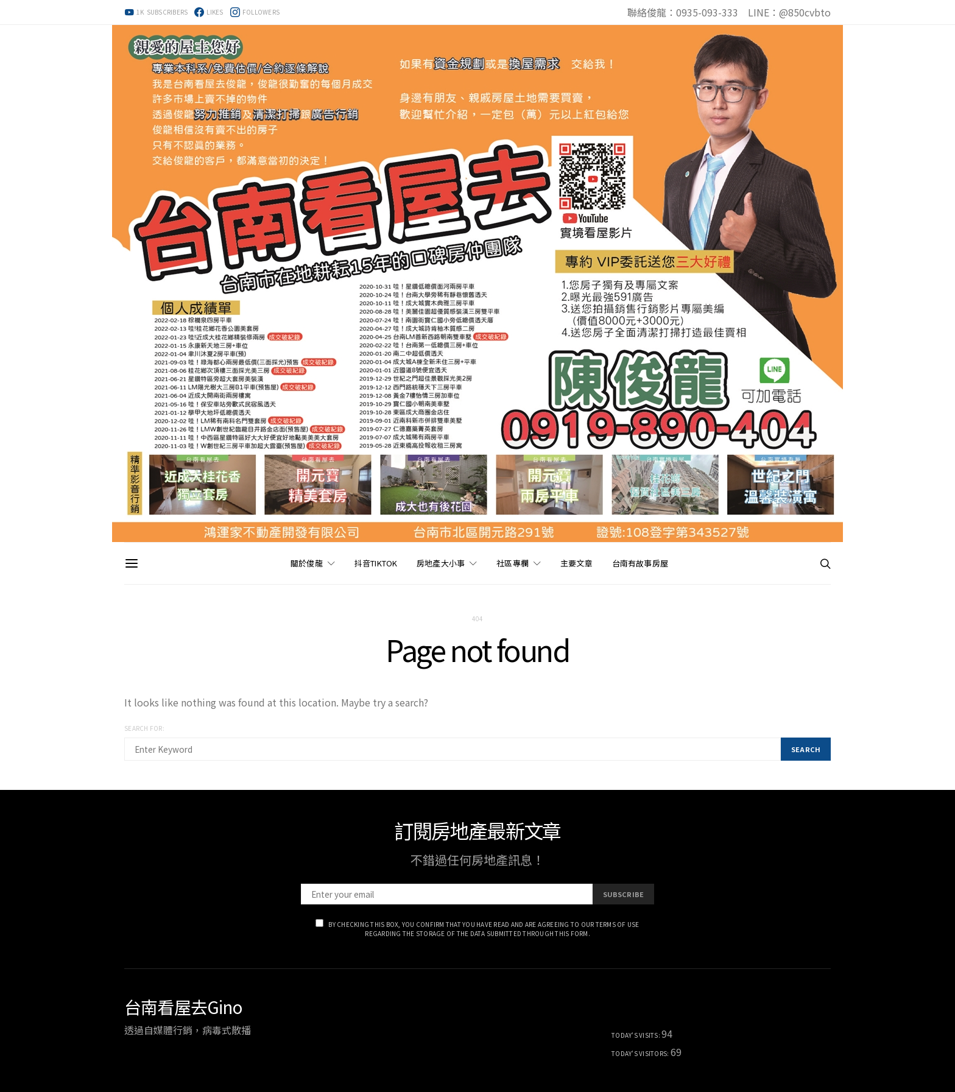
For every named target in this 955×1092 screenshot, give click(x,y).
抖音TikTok (375, 563)
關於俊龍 (307, 563)
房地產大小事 (441, 563)
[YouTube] (156, 12)
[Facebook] (208, 12)
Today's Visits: (636, 1035)
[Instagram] (255, 12)
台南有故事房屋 (640, 563)
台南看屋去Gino (183, 1006)
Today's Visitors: (641, 1053)
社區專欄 (512, 563)
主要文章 (576, 563)
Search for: (144, 728)
